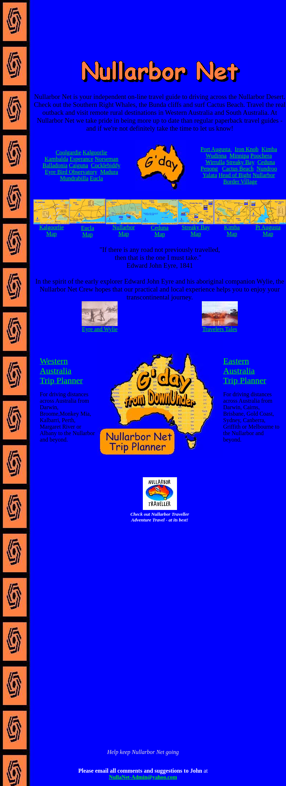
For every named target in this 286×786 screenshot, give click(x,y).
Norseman (106, 159)
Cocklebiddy (106, 165)
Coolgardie (68, 152)
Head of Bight (234, 175)
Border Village (240, 182)
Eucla (96, 178)
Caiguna (78, 165)
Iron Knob (246, 149)
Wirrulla (215, 162)
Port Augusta (216, 149)
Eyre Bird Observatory (71, 172)
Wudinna (216, 156)
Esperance (82, 159)
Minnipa (239, 156)
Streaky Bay (240, 162)
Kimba (269, 149)
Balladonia (54, 165)
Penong (209, 169)
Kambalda (56, 159)
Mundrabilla (74, 178)
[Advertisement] (159, 579)
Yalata (210, 175)
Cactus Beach (238, 169)
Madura (109, 172)
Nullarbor (264, 175)
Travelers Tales (219, 329)
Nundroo (267, 169)
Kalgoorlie (95, 152)
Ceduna (266, 162)
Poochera (261, 156)
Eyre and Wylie (100, 329)
